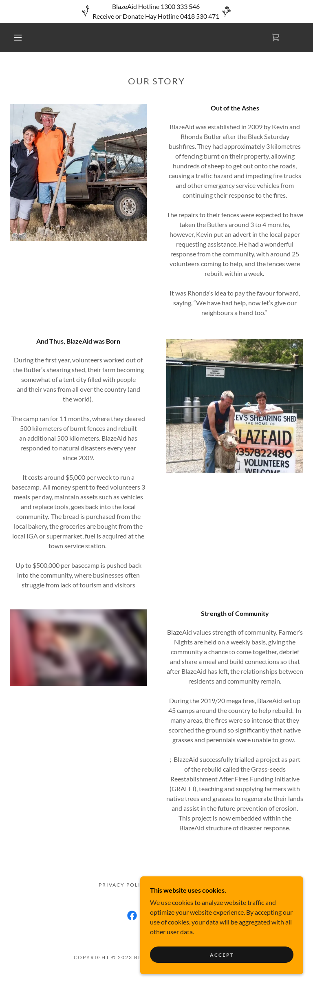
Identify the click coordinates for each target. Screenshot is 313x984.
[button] (18, 37)
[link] (275, 37)
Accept (222, 955)
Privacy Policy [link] (124, 885)
